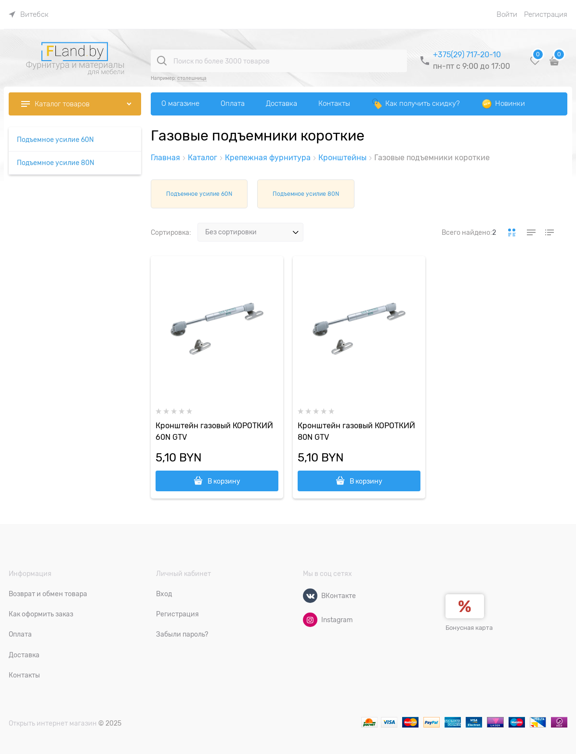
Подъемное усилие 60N (199, 194)
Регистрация (545, 14)
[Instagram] (310, 620)
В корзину (224, 481)
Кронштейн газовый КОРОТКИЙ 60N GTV (214, 432)
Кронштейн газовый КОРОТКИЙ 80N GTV (356, 432)
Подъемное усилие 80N (306, 194)
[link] (29, 14)
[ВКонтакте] (310, 595)
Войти (507, 14)
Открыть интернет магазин (53, 723)
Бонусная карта (469, 627)
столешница (192, 78)
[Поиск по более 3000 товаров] (162, 60)
